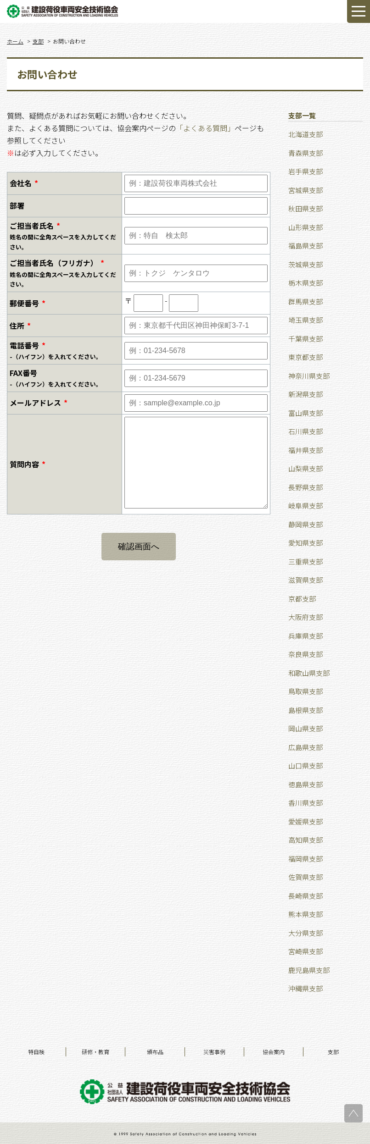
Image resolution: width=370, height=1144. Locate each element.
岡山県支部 (305, 728)
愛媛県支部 (305, 821)
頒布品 (155, 1052)
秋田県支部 (305, 208)
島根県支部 (305, 710)
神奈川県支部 (309, 376)
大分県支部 (305, 933)
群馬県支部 (305, 301)
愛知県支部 (305, 542)
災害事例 (214, 1052)
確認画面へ (138, 546)
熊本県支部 (305, 914)
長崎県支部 (305, 896)
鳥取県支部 (305, 691)
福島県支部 (305, 245)
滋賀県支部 (305, 580)
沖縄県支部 (305, 988)
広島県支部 (305, 747)
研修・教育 (95, 1052)
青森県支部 (305, 153)
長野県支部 (305, 487)
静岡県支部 (305, 524)
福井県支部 (305, 450)
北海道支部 (305, 134)
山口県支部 (305, 765)
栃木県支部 (305, 282)
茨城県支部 (305, 264)
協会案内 (274, 1052)
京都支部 (302, 598)
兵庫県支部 (305, 636)
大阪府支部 (305, 617)
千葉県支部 (305, 338)
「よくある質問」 (205, 127)
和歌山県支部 (309, 673)
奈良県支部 (305, 654)
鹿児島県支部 (309, 970)
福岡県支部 (305, 858)
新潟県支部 (305, 394)
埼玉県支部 (305, 320)
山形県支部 (305, 227)
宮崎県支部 (305, 951)
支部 (333, 1052)
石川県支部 (305, 431)
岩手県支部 (305, 171)
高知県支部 (305, 840)
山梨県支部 (305, 468)
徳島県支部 (305, 784)
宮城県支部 (305, 190)
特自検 (36, 1052)
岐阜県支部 (305, 505)
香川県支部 (305, 802)
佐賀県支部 (305, 877)
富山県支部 (305, 413)
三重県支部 (305, 561)
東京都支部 (305, 357)
